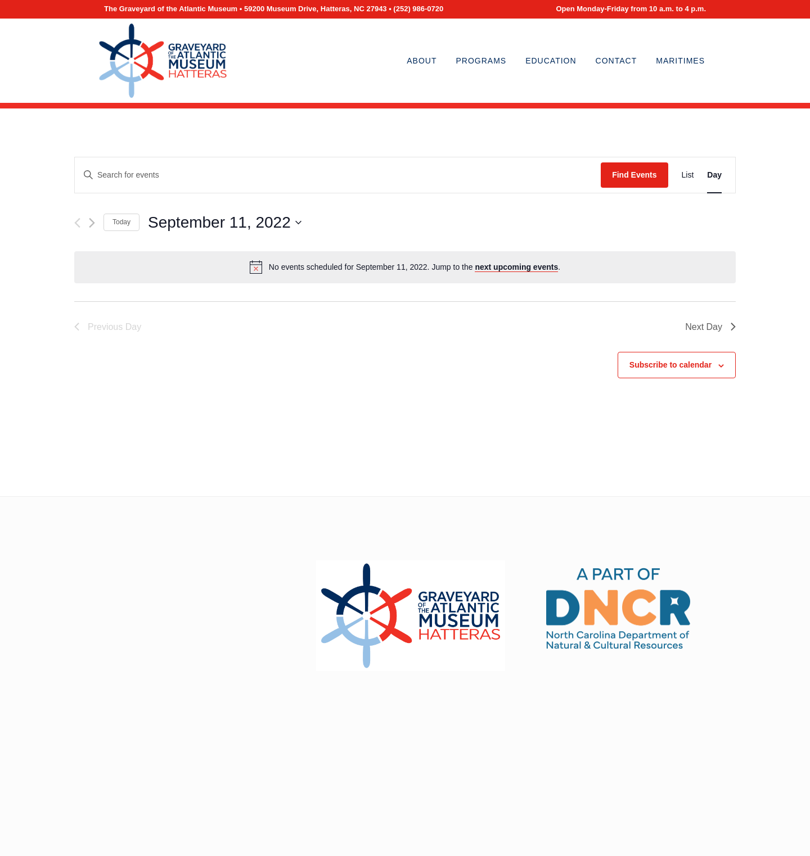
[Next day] (92, 223)
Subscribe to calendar (670, 364)
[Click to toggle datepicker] (225, 222)
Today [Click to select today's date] (121, 222)
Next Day (710, 327)
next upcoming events (516, 266)
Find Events (634, 174)
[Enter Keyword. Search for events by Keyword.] (338, 175)
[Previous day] (77, 223)
